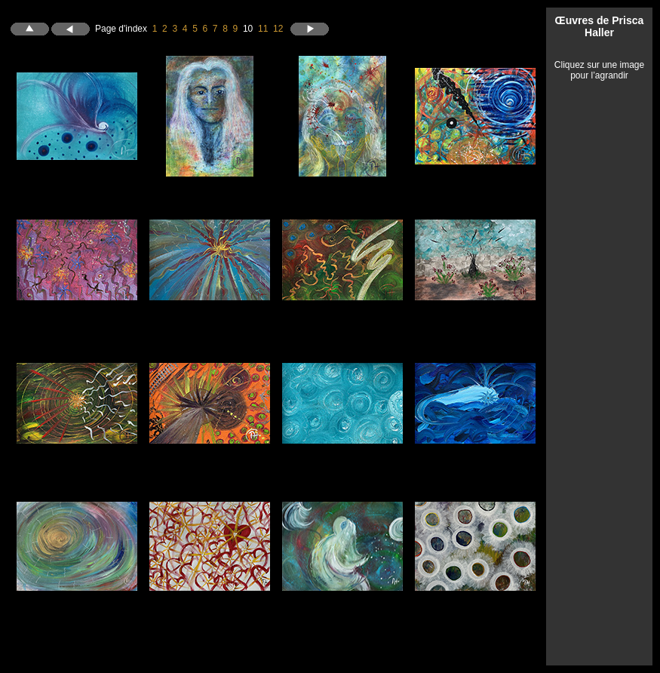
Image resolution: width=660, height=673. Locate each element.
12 (278, 28)
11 (263, 28)
